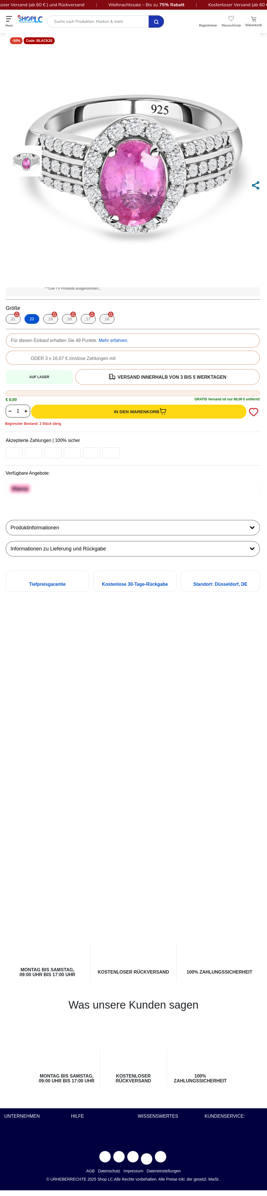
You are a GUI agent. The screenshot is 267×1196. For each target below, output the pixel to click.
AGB (90, 1171)
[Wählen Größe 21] (13, 319)
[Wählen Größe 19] (50, 319)
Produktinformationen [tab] (133, 527)
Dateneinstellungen (164, 1171)
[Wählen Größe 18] (69, 319)
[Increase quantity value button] (26, 411)
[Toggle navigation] (9, 21)
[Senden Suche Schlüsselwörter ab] (156, 21)
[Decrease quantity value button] (10, 411)
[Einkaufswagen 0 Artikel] (253, 22)
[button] (208, 22)
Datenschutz (109, 1171)
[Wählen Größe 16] (107, 319)
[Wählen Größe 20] (31, 319)
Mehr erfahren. (114, 340)
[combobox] (105, 21)
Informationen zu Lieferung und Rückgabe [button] (133, 548)
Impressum (133, 1171)
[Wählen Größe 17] (88, 319)
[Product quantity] (18, 411)
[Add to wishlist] (253, 412)
